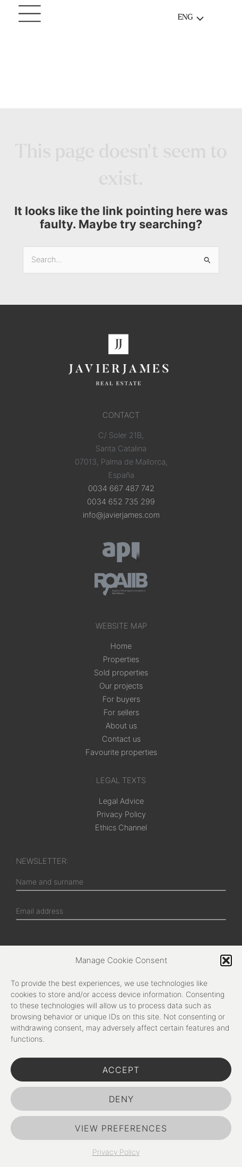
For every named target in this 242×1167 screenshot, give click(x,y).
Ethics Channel (121, 828)
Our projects (121, 686)
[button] (226, 960)
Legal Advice (121, 801)
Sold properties (121, 672)
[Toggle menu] (197, 19)
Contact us (121, 739)
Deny (121, 1099)
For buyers (121, 699)
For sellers (121, 712)
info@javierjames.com (121, 515)
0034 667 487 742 (121, 488)
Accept (121, 1070)
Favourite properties (121, 752)
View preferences (121, 1128)
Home (121, 646)
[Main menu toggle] (32, 18)
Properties (121, 659)
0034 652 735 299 (121, 502)
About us (121, 726)
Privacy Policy (116, 1151)
